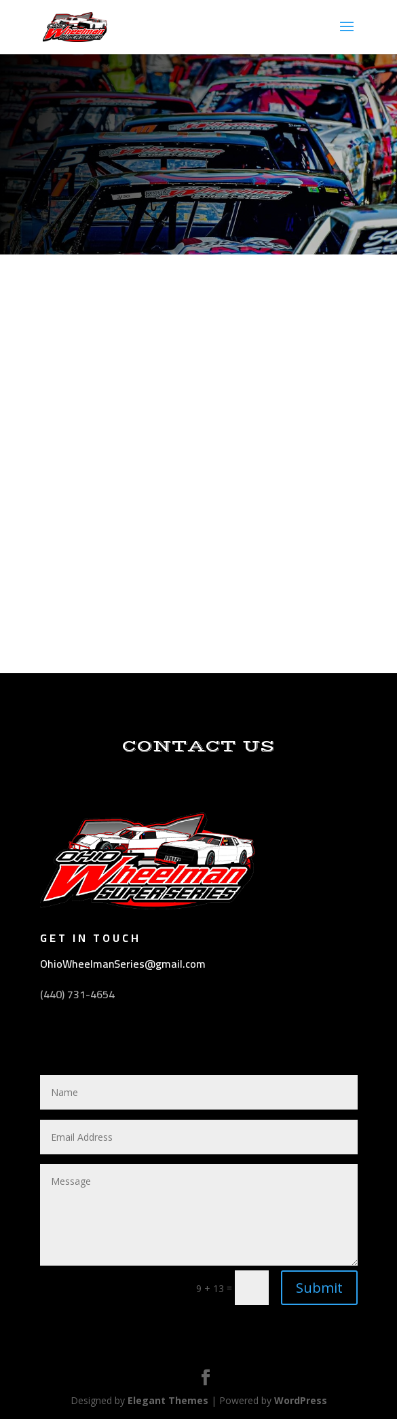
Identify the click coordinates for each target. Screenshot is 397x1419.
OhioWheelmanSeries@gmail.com (123, 963)
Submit (319, 1288)
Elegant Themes (168, 1400)
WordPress (300, 1400)
